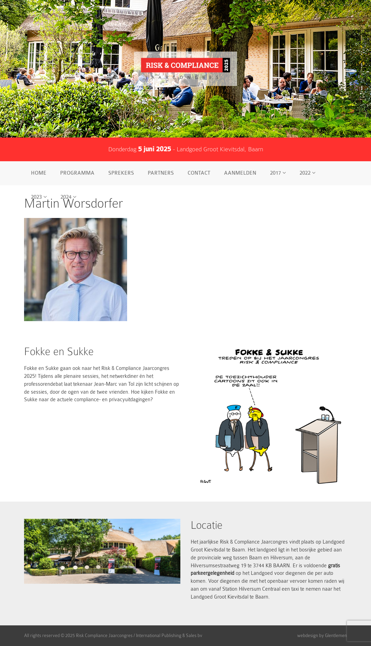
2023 (39, 197)
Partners (161, 173)
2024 (68, 197)
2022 (307, 173)
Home (38, 173)
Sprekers (121, 173)
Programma (77, 173)
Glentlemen (336, 635)
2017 (278, 173)
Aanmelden (240, 173)
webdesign (307, 635)
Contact (199, 173)
